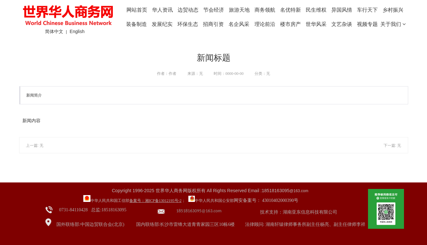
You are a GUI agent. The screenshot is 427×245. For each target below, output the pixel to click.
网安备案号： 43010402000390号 (266, 200)
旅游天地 (239, 10)
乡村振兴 (393, 10)
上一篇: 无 (35, 145)
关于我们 (393, 24)
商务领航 (265, 10)
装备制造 (136, 24)
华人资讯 (162, 10)
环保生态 (187, 24)
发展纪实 (162, 24)
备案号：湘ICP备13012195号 (153, 200)
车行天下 (367, 10)
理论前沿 (265, 24)
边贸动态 (188, 10)
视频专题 (367, 24)
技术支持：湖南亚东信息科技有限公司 (298, 212)
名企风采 (239, 24)
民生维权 (316, 10)
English (77, 31)
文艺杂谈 (341, 24)
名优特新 (290, 10)
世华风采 (316, 24)
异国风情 (341, 10)
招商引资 (213, 24)
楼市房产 (290, 24)
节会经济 (213, 10)
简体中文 (54, 31)
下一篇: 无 (392, 145)
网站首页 (136, 10)
